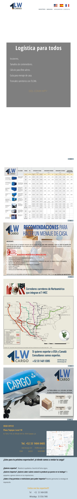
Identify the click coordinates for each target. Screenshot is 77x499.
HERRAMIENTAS (58, 9)
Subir (71, 159)
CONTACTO (66, 9)
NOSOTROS (42, 9)
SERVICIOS (49, 9)
